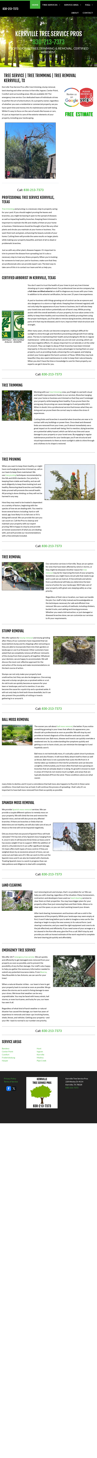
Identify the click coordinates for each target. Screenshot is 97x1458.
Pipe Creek (41, 1060)
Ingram (40, 1051)
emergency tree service (24, 957)
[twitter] (13, 1089)
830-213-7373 (71, 1087)
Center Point (7, 1051)
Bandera (5, 1048)
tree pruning (10, 475)
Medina (40, 1057)
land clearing (76, 898)
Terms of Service (11, 1081)
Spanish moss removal (22, 809)
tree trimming (55, 392)
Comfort (5, 1054)
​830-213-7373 (48, 42)
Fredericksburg (8, 1057)
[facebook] (8, 1089)
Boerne (43, 972)
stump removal (26, 637)
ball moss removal (64, 726)
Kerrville (40, 1054)
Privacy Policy (10, 1078)
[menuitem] (35, 5)
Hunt (39, 1048)
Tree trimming (8, 209)
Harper (5, 1060)
